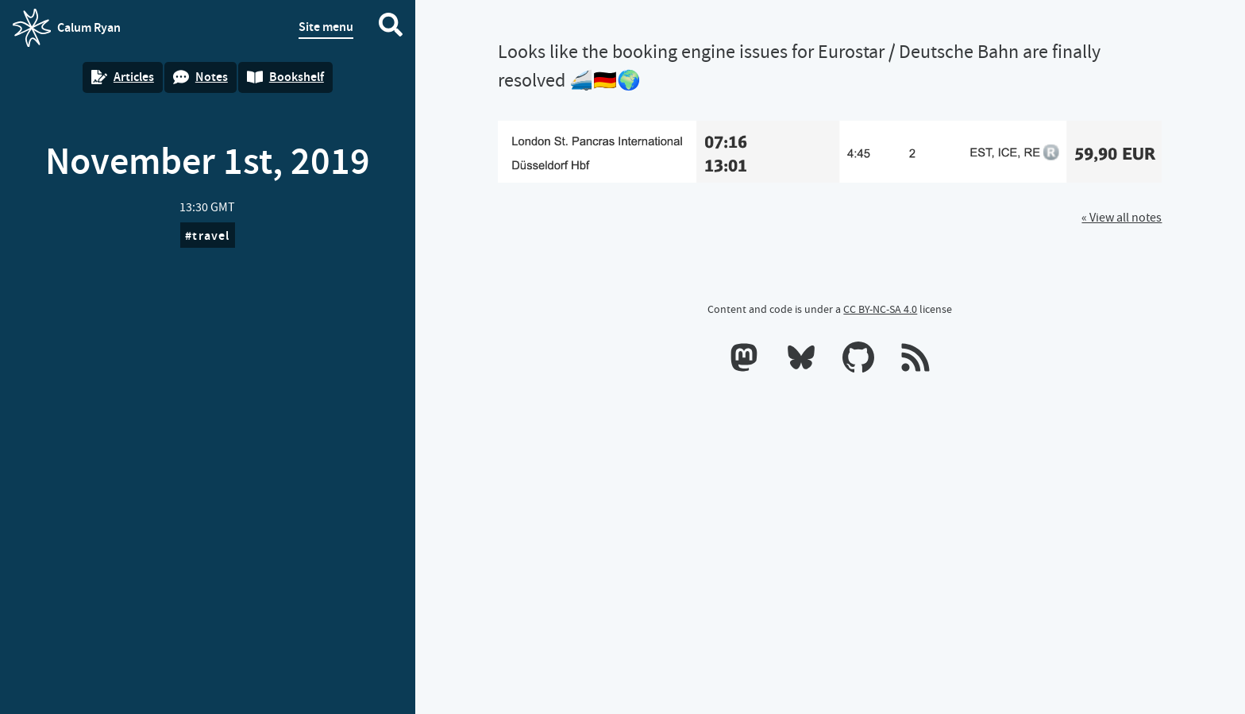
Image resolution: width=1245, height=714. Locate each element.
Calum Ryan (67, 28)
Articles (122, 76)
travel (210, 235)
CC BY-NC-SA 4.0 (880, 309)
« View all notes (1121, 218)
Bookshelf (285, 76)
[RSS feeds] (915, 361)
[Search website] (391, 27)
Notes (200, 76)
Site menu (326, 26)
